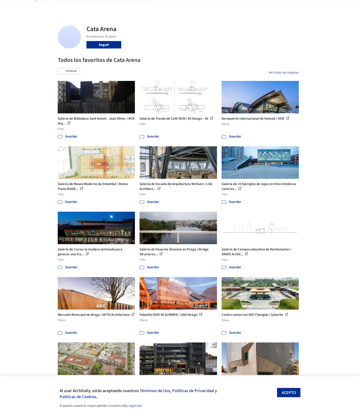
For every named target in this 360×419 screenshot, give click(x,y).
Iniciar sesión (265, 6)
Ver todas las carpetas (284, 72)
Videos (240, 6)
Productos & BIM (201, 6)
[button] (69, 71)
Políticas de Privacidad (193, 391)
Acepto (289, 393)
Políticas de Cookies (78, 397)
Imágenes (177, 6)
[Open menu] (319, 6)
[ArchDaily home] (41, 6)
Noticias (224, 6)
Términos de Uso (155, 391)
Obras (161, 6)
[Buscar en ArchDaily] (106, 6)
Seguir (104, 44)
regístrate (135, 405)
